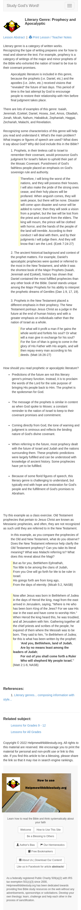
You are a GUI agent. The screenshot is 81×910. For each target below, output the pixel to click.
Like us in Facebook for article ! (40, 866)
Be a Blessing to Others (40, 836)
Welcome (25, 829)
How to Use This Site (49, 829)
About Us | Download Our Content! (40, 860)
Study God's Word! (23, 5)
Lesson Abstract (14, 37)
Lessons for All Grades (26, 732)
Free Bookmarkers (40, 851)
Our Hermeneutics (52, 844)
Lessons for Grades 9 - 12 (28, 725)
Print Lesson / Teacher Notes (50, 37)
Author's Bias (25, 844)
